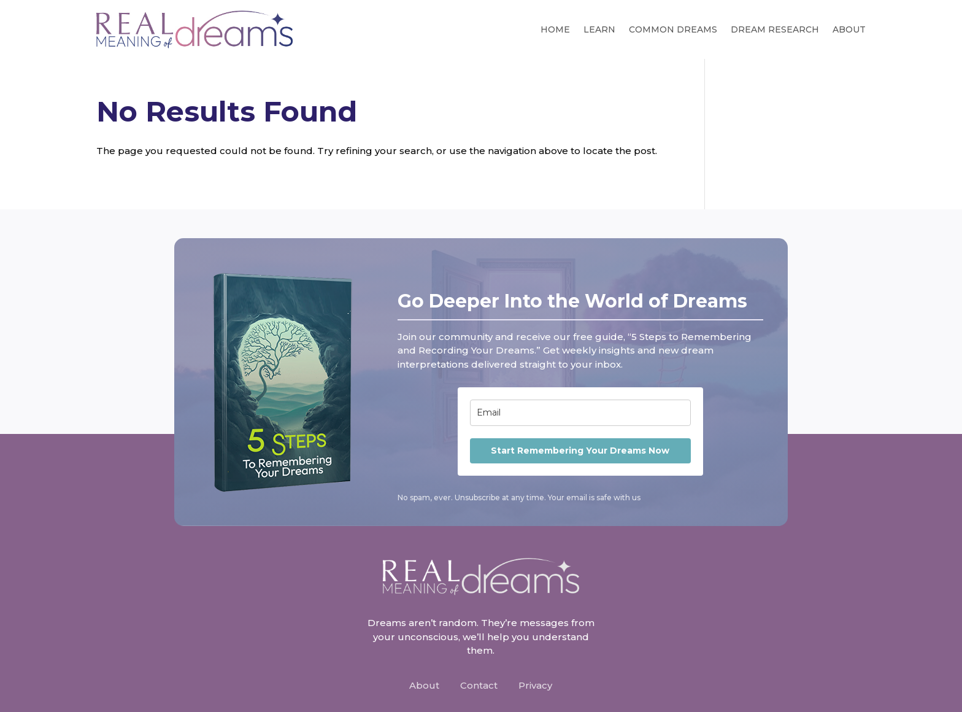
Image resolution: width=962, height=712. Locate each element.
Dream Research (775, 29)
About (849, 29)
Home (555, 29)
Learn (599, 29)
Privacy (535, 685)
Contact (479, 685)
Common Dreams (673, 29)
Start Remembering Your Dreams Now (580, 450)
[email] (580, 413)
